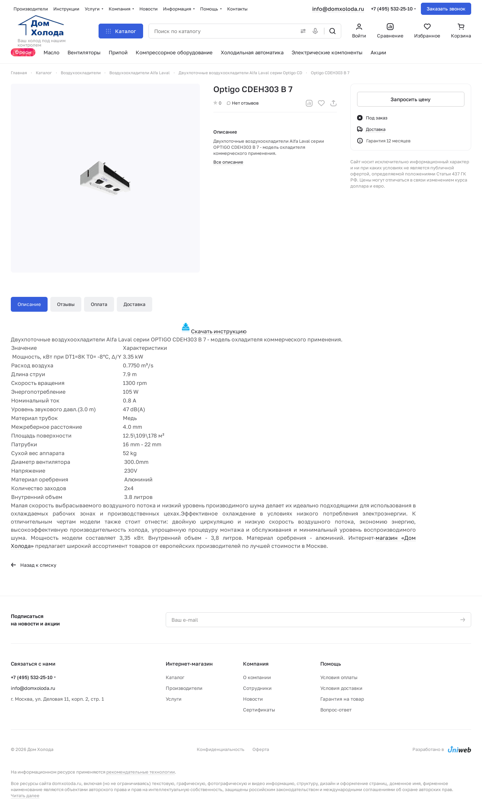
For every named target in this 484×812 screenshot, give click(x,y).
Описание (29, 304)
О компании (257, 677)
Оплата (99, 304)
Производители (184, 688)
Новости (253, 699)
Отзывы (66, 304)
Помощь (330, 664)
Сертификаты (259, 709)
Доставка (134, 304)
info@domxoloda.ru (338, 8)
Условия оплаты (338, 677)
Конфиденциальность (220, 749)
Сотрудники (257, 688)
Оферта (260, 749)
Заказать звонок (446, 8)
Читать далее (25, 795)
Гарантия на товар (342, 699)
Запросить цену (411, 99)
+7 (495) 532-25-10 (392, 8)
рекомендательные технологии (140, 772)
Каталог (175, 677)
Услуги (174, 699)
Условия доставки (341, 688)
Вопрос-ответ (336, 709)
